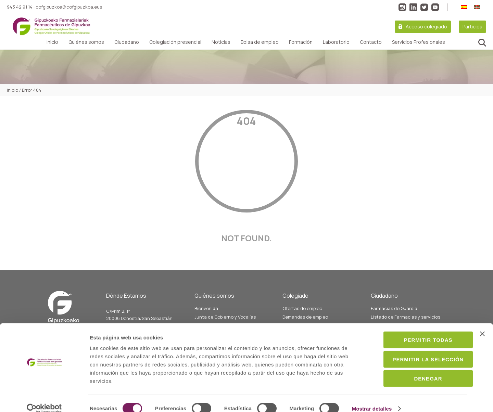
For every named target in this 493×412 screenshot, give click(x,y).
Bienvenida (206, 308)
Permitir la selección (418, 349)
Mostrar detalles (372, 398)
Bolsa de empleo (260, 42)
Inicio (52, 42)
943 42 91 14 (20, 7)
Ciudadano (126, 42)
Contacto (371, 42)
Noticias (221, 42)
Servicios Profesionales (418, 42)
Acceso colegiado (426, 26)
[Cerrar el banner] (482, 323)
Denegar (418, 368)
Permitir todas (418, 330)
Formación (301, 42)
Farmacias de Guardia (394, 308)
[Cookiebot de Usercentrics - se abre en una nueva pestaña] (44, 399)
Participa (472, 26)
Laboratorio (336, 42)
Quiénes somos (86, 42)
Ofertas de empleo (302, 308)
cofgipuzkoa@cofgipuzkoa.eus (69, 7)
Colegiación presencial (175, 42)
